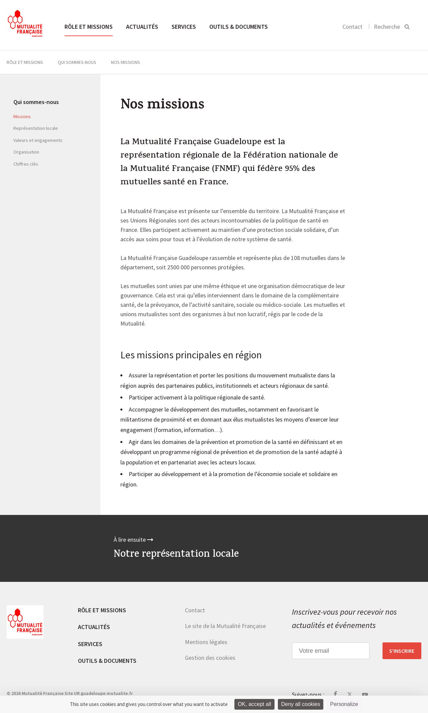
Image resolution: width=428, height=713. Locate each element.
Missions (22, 116)
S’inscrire (401, 650)
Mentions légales (206, 642)
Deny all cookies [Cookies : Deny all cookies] (300, 704)
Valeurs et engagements (38, 140)
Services (184, 26)
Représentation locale (35, 128)
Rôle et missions (89, 26)
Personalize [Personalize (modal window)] (344, 704)
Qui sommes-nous (77, 62)
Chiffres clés (25, 164)
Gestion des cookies (210, 657)
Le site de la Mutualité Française (225, 626)
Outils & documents (238, 26)
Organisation (26, 152)
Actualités (142, 26)
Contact (352, 26)
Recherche (387, 26)
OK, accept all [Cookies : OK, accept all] (254, 704)
